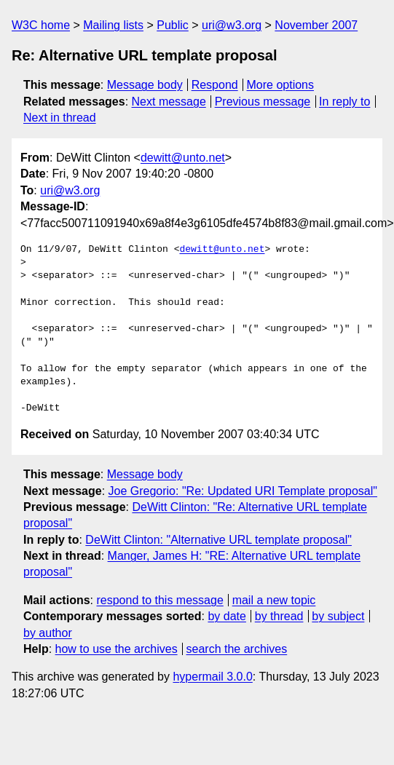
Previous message (263, 101)
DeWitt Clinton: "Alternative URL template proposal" (218, 540)
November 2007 (316, 25)
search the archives (237, 649)
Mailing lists (113, 25)
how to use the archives (116, 649)
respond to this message (159, 600)
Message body (145, 85)
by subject (338, 616)
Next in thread (59, 117)
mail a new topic (274, 600)
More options (281, 85)
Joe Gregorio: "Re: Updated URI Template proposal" (243, 491)
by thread (279, 616)
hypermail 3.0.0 (212, 676)
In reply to (344, 101)
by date (226, 616)
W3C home (41, 25)
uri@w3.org (231, 25)
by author (47, 633)
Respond (215, 85)
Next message (169, 101)
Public (173, 25)
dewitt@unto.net (183, 157)
